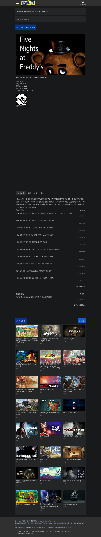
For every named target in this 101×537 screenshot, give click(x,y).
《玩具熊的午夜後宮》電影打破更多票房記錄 (31, 242)
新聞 (29, 193)
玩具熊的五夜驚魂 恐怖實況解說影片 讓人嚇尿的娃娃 (34, 297)
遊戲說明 (68, 531)
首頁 (22, 27)
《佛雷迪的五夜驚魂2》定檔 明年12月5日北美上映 (34, 256)
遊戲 (27, 27)
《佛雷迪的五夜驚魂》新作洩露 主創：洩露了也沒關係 (35, 278)
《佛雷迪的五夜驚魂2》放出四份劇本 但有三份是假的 (34, 228)
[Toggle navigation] (16, 3)
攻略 (35, 193)
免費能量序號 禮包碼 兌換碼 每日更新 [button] (32, 11)
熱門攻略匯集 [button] (22, 19)
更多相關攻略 (79, 305)
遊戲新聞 (20, 210)
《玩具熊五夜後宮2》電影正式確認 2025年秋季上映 (34, 264)
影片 (42, 193)
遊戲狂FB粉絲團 (23, 531)
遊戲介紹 (21, 193)
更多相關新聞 (79, 286)
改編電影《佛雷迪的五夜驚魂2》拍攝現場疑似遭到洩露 (35, 220)
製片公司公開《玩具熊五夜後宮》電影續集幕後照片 (34, 271)
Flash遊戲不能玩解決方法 (55, 531)
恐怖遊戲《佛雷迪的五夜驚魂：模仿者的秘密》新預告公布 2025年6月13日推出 (44, 213)
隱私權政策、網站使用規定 (26, 533)
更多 (81, 321)
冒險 (33, 27)
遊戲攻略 (20, 293)
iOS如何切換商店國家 (37, 531)
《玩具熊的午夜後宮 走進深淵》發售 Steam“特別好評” (34, 235)
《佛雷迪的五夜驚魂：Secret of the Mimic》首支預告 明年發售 (38, 249)
